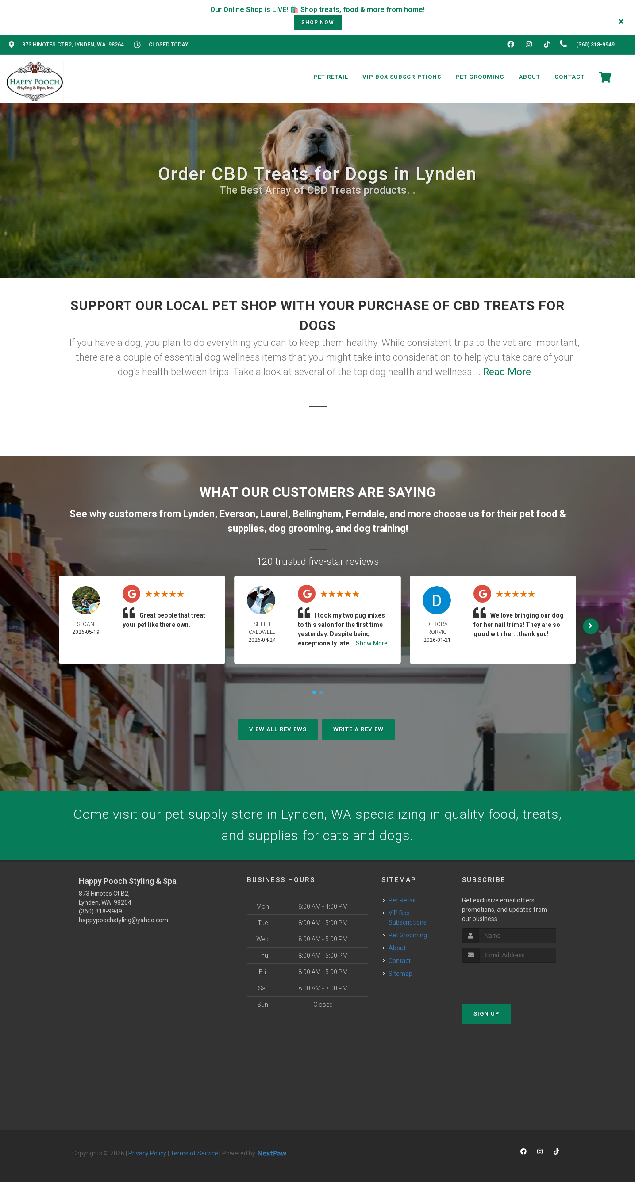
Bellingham (316, 513)
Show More (372, 643)
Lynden (199, 513)
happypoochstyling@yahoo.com (123, 920)
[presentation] (509, 979)
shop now (317, 22)
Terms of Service (194, 1153)
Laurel (274, 513)
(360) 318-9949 (100, 911)
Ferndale (365, 513)
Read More (507, 371)
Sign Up (486, 1013)
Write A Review (358, 729)
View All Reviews (278, 729)
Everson (237, 513)
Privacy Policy (147, 1153)
